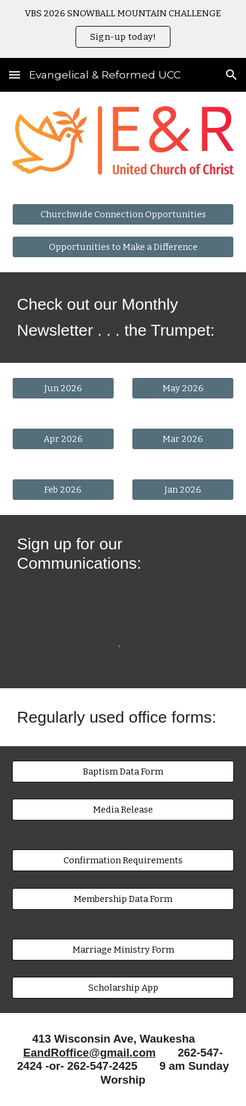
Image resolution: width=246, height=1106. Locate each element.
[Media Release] (123, 810)
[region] (123, 29)
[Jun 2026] (63, 388)
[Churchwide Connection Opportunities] (123, 214)
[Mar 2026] (182, 438)
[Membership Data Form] (123, 898)
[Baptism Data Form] (123, 771)
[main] (123, 317)
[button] (14, 74)
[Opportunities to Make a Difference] (123, 247)
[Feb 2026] (63, 489)
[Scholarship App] (123, 988)
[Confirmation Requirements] (123, 860)
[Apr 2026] (63, 438)
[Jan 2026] (182, 489)
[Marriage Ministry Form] (123, 949)
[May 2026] (182, 388)
